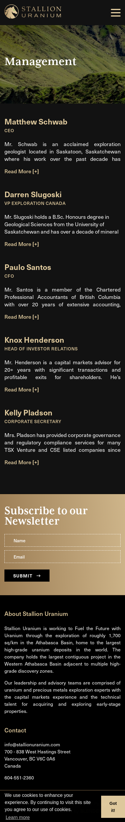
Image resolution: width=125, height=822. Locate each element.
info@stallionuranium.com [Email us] (32, 744)
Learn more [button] (18, 817)
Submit (27, 575)
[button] (116, 13)
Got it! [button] (113, 807)
